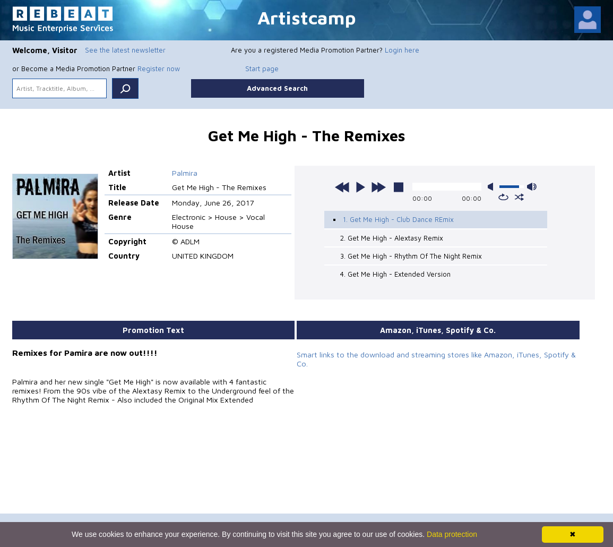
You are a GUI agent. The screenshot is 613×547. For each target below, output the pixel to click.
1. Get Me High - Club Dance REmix (398, 219)
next (378, 187)
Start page (262, 68)
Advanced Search (277, 88)
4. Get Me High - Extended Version (395, 274)
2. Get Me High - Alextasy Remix (391, 238)
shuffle (519, 197)
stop (398, 187)
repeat (503, 197)
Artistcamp (306, 17)
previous (342, 187)
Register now (158, 68)
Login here (402, 50)
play (360, 187)
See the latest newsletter (125, 50)
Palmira (184, 172)
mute (492, 187)
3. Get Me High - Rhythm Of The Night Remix (411, 256)
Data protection (452, 534)
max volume (532, 187)
